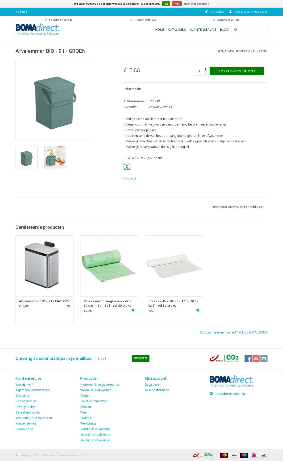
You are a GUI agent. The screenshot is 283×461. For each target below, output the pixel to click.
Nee (176, 3)
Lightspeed (79, 455)
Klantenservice (203, 29)
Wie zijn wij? (24, 384)
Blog (224, 29)
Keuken (85, 407)
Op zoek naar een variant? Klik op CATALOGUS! (234, 332)
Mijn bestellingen (157, 390)
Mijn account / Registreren (248, 11)
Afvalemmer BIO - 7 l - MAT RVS (44, 301)
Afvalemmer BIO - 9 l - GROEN (248, 51)
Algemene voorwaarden (32, 390)
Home (159, 29)
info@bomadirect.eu (230, 394)
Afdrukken (257, 207)
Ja (166, 3)
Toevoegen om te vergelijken (231, 207)
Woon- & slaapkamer (95, 390)
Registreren (153, 384)
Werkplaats (88, 423)
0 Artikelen (215, 11)
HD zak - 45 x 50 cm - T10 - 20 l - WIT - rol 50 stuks (173, 303)
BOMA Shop (24, 429)
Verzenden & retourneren (33, 418)
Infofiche (129, 178)
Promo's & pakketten (95, 434)
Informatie (132, 89)
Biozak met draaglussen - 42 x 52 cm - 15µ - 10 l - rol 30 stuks (107, 303)
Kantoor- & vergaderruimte (100, 384)
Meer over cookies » (196, 3)
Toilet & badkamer (93, 401)
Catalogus (177, 29)
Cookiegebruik (25, 401)
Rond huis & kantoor (95, 429)
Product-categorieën (95, 440)
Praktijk (85, 418)
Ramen (85, 395)
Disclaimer (23, 395)
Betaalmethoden (27, 412)
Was (83, 412)
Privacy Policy (25, 407)
